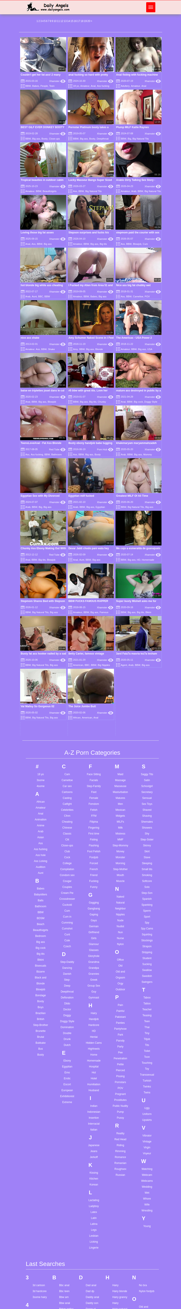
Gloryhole (93, 802)
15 (71, 21)
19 (85, 21)
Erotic (67, 925)
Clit (67, 686)
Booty (44, 138)
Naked (120, 743)
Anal (93, 86)
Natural (120, 749)
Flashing (94, 692)
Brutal (40, 883)
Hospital (93, 913)
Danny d (91, 1155)
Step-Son (147, 739)
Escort (67, 931)
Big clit (63, 1209)
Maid (120, 620)
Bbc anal (64, 1132)
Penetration (120, 905)
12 (61, 21)
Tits (147, 891)
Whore (147, 1045)
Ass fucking (103, 86)
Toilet (147, 897)
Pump (120, 958)
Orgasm (120, 824)
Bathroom (56, 454)
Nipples (120, 761)
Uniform (147, 960)
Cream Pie (67, 739)
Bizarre (40, 818)
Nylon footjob (146, 1138)
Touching (147, 909)
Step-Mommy (120, 692)
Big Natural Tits (140, 138)
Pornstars (120, 928)
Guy (93, 838)
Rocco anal (145, 1214)
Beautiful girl (66, 1173)
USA (149, 349)
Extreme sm (93, 1236)
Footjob (93, 703)
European (67, 936)
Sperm (147, 757)
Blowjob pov (66, 1292)
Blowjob (137, 244)
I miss (115, 1230)
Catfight (67, 650)
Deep (67, 832)
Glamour (94, 790)
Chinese (67, 674)
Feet (93, 638)
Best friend (65, 1185)
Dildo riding (92, 1191)
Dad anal (91, 1132)
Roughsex (120, 1015)
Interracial (94, 970)
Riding (120, 991)
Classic (67, 680)
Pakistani (120, 863)
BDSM (40, 764)
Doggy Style (150, 401)
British (40, 865)
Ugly (147, 954)
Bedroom (40, 782)
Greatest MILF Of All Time (132, 495)
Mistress (120, 680)
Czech (67, 792)
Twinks (147, 933)
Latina (94, 1070)
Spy (147, 769)
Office (120, 806)
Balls (40, 747)
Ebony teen (92, 1218)
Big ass (36, 138)
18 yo (76, 86)
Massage (120, 626)
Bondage (40, 842)
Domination (67, 873)
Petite (120, 911)
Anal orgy (38, 1303)
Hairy (94, 859)
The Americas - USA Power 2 (134, 337)
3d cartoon (39, 1132)
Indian (94, 952)
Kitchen (93, 1025)
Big (129, 138)
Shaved (146, 656)
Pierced (120, 916)
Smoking (147, 721)
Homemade (94, 907)
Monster (120, 703)
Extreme (67, 948)
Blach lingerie (67, 1262)
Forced (94, 709)
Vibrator (147, 982)
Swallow (147, 816)
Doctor (67, 856)
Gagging (94, 749)
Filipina (94, 668)
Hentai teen (119, 1179)
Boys (41, 853)
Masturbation (120, 638)
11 (58, 21)
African (41, 648)
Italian (93, 976)
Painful (120, 857)
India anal (118, 1236)
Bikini (40, 806)
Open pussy (146, 1159)
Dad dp (90, 1138)
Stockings (147, 787)
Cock (67, 703)
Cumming (67, 769)
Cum (145, 244)
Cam (67, 620)
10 (55, 21)
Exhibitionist (67, 942)
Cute (67, 787)
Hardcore (93, 871)
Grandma (93, 808)
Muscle (120, 727)
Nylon (120, 790)
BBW (28, 86)
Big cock (138, 401)
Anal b (36, 1256)
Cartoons (67, 638)
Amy (75, 349)
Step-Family (94, 632)
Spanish (147, 745)
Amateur (85, 86)
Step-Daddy (67, 808)
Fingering (93, 674)
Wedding (147, 1033)
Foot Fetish (93, 698)
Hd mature (118, 1173)
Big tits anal (66, 1244)
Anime (40, 672)
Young (147, 1072)
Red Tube (57, 449)
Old (120, 812)
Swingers (147, 828)
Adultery (125, 86)
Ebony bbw (92, 1212)
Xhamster (57, 81)
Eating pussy (93, 1207)
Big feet (63, 1238)
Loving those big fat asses (37, 232)
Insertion (94, 964)
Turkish (147, 927)
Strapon (147, 792)
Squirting (147, 781)
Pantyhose (120, 875)
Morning (120, 709)
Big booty (64, 1203)
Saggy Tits (147, 620)
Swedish (147, 822)
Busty (40, 901)
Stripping (147, 798)
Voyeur (147, 1000)
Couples (67, 733)
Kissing (94, 1019)
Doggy (67, 862)
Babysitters (40, 741)
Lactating (94, 1046)
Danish (67, 820)
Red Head (120, 985)
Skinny (147, 692)
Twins (147, 939)
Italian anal (118, 1272)
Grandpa (94, 814)
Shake (51, 349)
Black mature (67, 1268)
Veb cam (144, 1267)
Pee (120, 899)
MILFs (120, 668)
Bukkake (40, 889)
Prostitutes (120, 946)
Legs (94, 1076)
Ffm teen (91, 1270)
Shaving (147, 662)
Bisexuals (40, 812)
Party (120, 893)
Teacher (147, 856)
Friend (94, 721)
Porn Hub (105, 449)
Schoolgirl (147, 632)
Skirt (147, 698)
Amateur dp (39, 1214)
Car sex (67, 632)
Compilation (67, 715)
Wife (147, 1051)
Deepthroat (102, 138)
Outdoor (120, 836)
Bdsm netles (66, 1155)
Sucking (147, 810)
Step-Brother (40, 871)
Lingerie (94, 1094)
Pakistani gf (146, 1175)
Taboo (147, 844)
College (67, 709)
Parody (120, 887)
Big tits (103, 244)
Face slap (91, 1252)
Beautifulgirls (50, 191)
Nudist (120, 772)
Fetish (94, 656)
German (93, 772)
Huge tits (117, 1215)
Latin (94, 1064)
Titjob (147, 885)
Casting (67, 644)
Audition (40, 713)
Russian (120, 1021)
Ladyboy (94, 1052)
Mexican (120, 656)
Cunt (67, 781)
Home (93, 901)
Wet (147, 1039)
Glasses (93, 796)
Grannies (94, 820)
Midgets (120, 662)
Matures (120, 644)
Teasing (146, 862)
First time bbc (93, 1282)
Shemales (147, 668)
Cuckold (67, 751)
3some (40, 626)
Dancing (67, 814)
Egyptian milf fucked (81, 495)
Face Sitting (94, 620)
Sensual (147, 644)
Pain (120, 851)
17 (78, 21)
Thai (146, 873)
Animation (40, 666)
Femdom (94, 650)
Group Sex (93, 832)
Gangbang (94, 755)
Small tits (147, 715)
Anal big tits (39, 1262)
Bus (40, 895)
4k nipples (38, 1159)
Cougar (67, 727)
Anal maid (38, 1285)
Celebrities (67, 656)
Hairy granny (119, 1143)
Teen (52, 86)
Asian (40, 683)
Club (67, 698)
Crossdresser (67, 745)
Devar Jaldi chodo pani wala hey (88, 548)
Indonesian (93, 958)
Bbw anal (64, 1149)
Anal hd (37, 1273)
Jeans (93, 997)
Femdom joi (92, 1264)
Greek (94, 826)
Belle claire (65, 1179)
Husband (94, 936)
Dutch (67, 891)
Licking (94, 1088)
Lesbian (93, 1082)
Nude (120, 767)
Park (120, 881)
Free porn (91, 1299)
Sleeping (147, 709)
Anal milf (38, 1291)
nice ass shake (30, 337)
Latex (93, 1058)
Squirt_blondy (147, 1230)
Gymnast (94, 844)
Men (120, 650)
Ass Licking (40, 707)
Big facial (64, 1232)
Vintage (147, 988)
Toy (147, 915)
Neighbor (120, 755)
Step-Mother (120, 715)
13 (65, 21)
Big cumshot (66, 1221)
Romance (120, 1003)
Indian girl (118, 1248)
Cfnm (67, 662)
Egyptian (100, 507)
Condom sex (67, 721)
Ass (75, 191)
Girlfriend (94, 778)
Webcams (147, 1027)
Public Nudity (120, 952)
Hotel (94, 925)
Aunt (34, 296)
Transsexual (147, 921)
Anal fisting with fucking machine (137, 74)
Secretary (147, 638)
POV (147, 296)
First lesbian (93, 1276)
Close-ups (54, 138)
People (44, 86)
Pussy (120, 964)
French (94, 715)
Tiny (147, 879)
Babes (35, 86)
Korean (94, 1031)
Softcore (147, 727)
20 (88, 21)
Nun (120, 778)
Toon (147, 903)
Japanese (93, 991)
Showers (147, 674)
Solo (147, 733)
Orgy (120, 830)
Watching (147, 1015)
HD (94, 877)
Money (120, 698)
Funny (93, 733)
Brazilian (40, 859)
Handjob (94, 865)
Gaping (94, 761)
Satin (147, 626)
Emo (67, 919)
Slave (147, 703)
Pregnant (120, 940)
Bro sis (63, 1304)
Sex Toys (147, 650)
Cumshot (67, 775)
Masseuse (120, 632)
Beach (40, 770)
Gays (94, 767)
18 (82, 21)
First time (93, 680)
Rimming (120, 997)
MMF (120, 686)
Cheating (67, 668)
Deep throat (92, 1161)
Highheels (93, 895)
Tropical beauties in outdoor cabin (42, 180)
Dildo (67, 850)
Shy (147, 680)
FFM (94, 662)
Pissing (120, 922)
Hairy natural (119, 1155)
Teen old (144, 1251)
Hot (94, 919)
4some (40, 632)
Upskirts (147, 966)
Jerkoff (94, 1003)
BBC (40, 296)
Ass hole (40, 701)
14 (68, 21)
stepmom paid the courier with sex (137, 232)
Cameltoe (138, 296)
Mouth (120, 721)
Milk (120, 674)
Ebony (67, 907)
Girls (94, 784)
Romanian (120, 1009)
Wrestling (147, 1057)
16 (75, 21)
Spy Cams (147, 775)
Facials (94, 626)
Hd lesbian (118, 1167)
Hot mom (117, 1203)
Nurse (120, 784)
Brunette (41, 877)
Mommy (147, 454)
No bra (143, 1132)
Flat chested (93, 1287)
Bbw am (64, 1143)
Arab (133, 191)
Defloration (67, 844)
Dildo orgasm (93, 1185)
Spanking (147, 751)
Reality (120, 980)
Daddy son (92, 1149)
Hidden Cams (94, 889)
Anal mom (38, 1297)
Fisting (94, 686)
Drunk (67, 885)
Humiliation (93, 931)
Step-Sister (146, 686)
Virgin (147, 994)
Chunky (102, 401)
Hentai (94, 883)
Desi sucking (93, 1179)
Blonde (99, 349)
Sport (147, 763)
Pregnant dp (146, 1192)
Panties (120, 869)
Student (146, 804)
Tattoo (147, 850)
